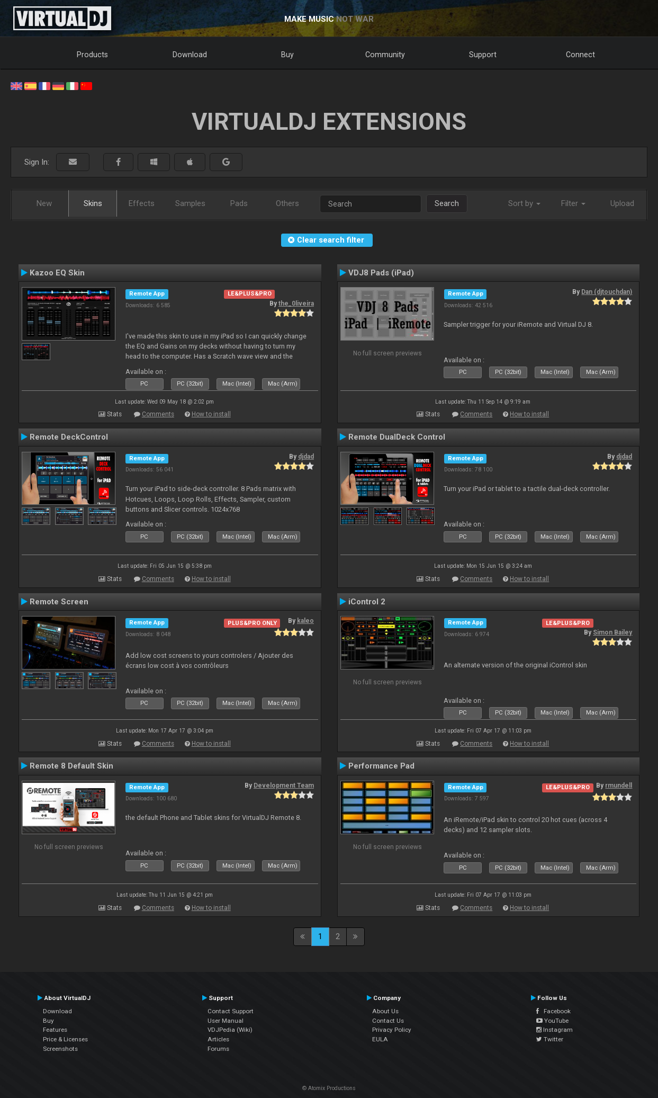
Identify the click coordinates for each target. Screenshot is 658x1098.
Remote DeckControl (69, 437)
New (44, 203)
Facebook (553, 1011)
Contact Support (231, 1011)
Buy (287, 54)
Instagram (554, 1029)
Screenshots (60, 1048)
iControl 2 (366, 601)
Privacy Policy (391, 1029)
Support (483, 54)
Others (287, 203)
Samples (190, 203)
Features (55, 1029)
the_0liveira (296, 303)
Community (385, 54)
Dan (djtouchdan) (606, 292)
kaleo (305, 620)
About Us (385, 1011)
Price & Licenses (65, 1039)
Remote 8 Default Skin (71, 766)
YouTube (552, 1020)
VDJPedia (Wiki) (230, 1029)
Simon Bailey (612, 632)
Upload (622, 203)
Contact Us (388, 1020)
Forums (218, 1048)
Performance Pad (381, 766)
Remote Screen (59, 601)
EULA (380, 1039)
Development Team (284, 785)
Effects (142, 203)
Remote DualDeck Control (396, 437)
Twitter (549, 1039)
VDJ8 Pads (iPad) (381, 273)
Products (92, 54)
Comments (158, 414)
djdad (306, 456)
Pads (239, 203)
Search (447, 203)
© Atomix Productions (329, 1088)
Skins (93, 203)
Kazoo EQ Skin (57, 273)
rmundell (618, 785)
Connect (580, 54)
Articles (218, 1039)
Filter (573, 203)
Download (190, 54)
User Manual (226, 1020)
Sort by (524, 203)
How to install (211, 414)
